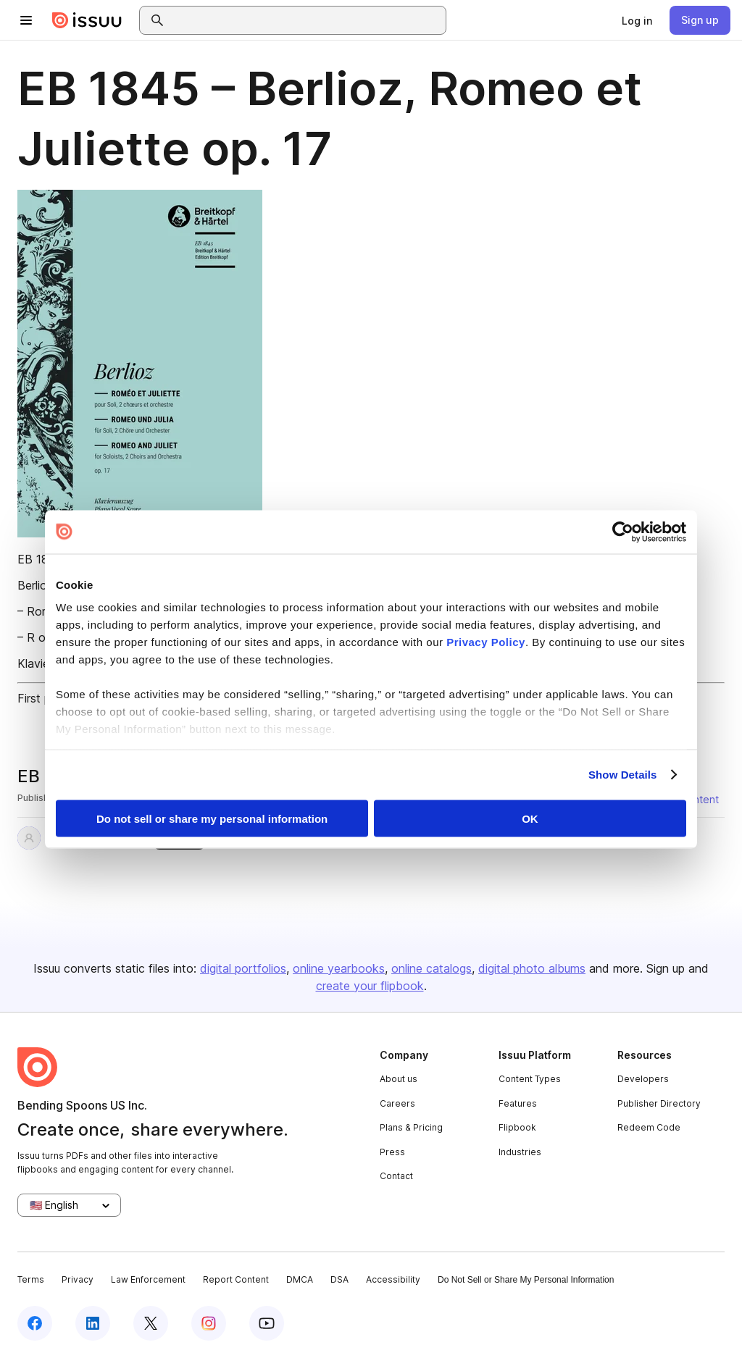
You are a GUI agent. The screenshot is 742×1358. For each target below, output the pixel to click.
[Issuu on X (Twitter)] (150, 1323)
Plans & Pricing (411, 1127)
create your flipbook (370, 985)
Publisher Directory (659, 1103)
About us (398, 1078)
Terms (30, 1279)
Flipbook (517, 1127)
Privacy (77, 1279)
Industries (520, 1152)
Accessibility (393, 1279)
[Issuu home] (87, 20)
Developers (643, 1078)
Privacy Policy (485, 642)
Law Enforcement (148, 1279)
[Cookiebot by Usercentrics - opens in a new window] (622, 531)
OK (530, 818)
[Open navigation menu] (26, 20)
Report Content (236, 1279)
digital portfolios (243, 968)
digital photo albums (531, 968)
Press (392, 1152)
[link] (637, 20)
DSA (339, 1279)
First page (43, 698)
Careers (397, 1103)
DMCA (299, 1279)
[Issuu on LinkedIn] (92, 1323)
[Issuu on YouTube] (266, 1323)
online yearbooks (339, 968)
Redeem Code (648, 1127)
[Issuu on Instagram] (208, 1323)
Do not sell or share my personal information (212, 818)
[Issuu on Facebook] (34, 1323)
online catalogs (431, 968)
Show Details (622, 774)
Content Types (530, 1078)
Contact (396, 1175)
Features (518, 1103)
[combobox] (306, 20)
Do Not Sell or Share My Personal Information (526, 1280)
